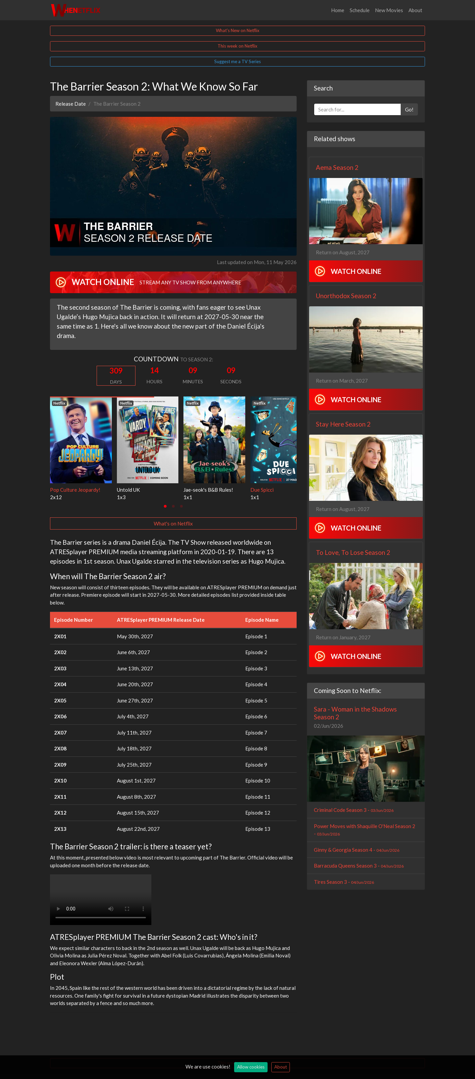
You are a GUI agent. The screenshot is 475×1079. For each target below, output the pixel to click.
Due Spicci (262, 490)
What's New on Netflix (237, 30)
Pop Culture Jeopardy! (75, 490)
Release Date (70, 104)
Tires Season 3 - (344, 882)
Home (337, 10)
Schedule (360, 10)
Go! (409, 109)
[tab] (165, 506)
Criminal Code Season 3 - (354, 810)
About (415, 10)
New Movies (389, 10)
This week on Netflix (237, 46)
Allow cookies (251, 1067)
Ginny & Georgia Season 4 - (356, 850)
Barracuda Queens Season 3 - (359, 866)
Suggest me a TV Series (237, 61)
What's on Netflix (173, 523)
